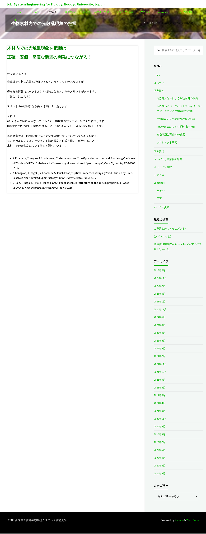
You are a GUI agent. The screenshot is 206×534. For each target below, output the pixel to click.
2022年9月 (160, 349)
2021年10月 (160, 372)
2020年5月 (160, 450)
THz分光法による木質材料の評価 (177, 127)
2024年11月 (160, 309)
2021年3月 (160, 411)
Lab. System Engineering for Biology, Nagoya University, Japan (56, 4)
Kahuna (179, 520)
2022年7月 (160, 356)
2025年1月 (160, 302)
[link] (38, 20)
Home (157, 75)
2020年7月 (160, 442)
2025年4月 (160, 294)
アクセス (159, 175)
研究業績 (159, 152)
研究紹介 (153, 23)
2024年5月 (160, 317)
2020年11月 (160, 419)
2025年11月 (160, 278)
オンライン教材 (163, 167)
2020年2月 (160, 474)
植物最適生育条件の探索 (172, 135)
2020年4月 (160, 458)
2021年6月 (160, 395)
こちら (25, 96)
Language (159, 183)
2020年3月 (160, 466)
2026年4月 (160, 270)
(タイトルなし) (163, 236)
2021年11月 (160, 364)
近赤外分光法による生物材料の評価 (178, 98)
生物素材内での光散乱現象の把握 (177, 119)
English (161, 190)
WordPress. (192, 520)
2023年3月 (160, 341)
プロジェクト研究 (167, 142)
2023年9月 (160, 333)
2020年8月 (160, 435)
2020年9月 (160, 427)
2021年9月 (160, 380)
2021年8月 (160, 388)
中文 (159, 198)
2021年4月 (160, 403)
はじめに (159, 83)
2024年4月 (160, 325)
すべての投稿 (162, 208)
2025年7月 (160, 286)
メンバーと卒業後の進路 (169, 159)
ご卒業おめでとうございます (171, 229)
